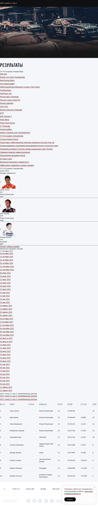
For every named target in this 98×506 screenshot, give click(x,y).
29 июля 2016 (5, 276)
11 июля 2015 (5, 348)
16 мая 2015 (5, 374)
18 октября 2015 (6, 318)
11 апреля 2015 (6, 390)
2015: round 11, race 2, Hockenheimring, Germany (18, 399)
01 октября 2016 (6, 263)
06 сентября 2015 (7, 331)
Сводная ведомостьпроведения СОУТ (61, 500)
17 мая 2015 (5, 371)
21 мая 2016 (5, 296)
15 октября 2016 (6, 256)
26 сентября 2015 (7, 328)
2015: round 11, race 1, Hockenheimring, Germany (18, 396)
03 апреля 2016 (6, 312)
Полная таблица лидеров (10, 246)
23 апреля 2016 (6, 309)
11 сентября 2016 (7, 266)
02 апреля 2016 (6, 315)
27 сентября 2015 (7, 325)
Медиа (43, 489)
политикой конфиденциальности (78, 492)
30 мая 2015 (5, 367)
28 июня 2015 (5, 351)
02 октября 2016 (6, 260)
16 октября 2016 (6, 253)
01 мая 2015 (5, 384)
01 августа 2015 (6, 341)
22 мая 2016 (5, 292)
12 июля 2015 (5, 345)
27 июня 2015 (5, 354)
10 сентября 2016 (7, 269)
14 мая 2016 (5, 302)
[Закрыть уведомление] (95, 487)
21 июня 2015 (5, 358)
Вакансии (30, 489)
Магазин (56, 489)
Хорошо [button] (70, 499)
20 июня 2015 (5, 361)
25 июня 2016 (5, 289)
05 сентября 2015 (7, 335)
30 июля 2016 (5, 273)
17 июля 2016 (5, 279)
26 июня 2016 (5, 286)
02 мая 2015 (5, 380)
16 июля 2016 (5, 283)
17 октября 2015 (6, 322)
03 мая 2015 (5, 377)
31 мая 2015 (5, 364)
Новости (16, 489)
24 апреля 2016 (6, 305)
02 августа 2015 (6, 338)
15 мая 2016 (5, 299)
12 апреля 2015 (6, 387)
